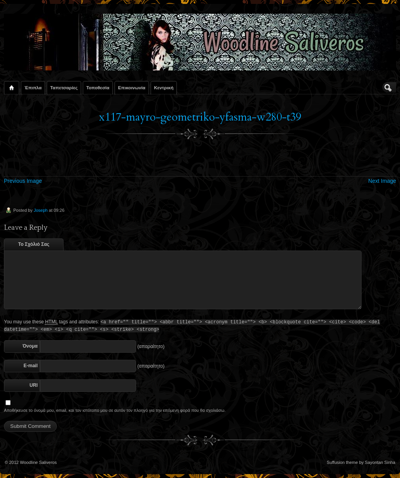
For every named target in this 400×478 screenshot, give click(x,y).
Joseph (40, 210)
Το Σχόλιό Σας (33, 244)
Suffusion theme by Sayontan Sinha (361, 462)
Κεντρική (164, 87)
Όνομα (30, 346)
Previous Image (23, 181)
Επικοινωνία (131, 87)
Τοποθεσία (97, 87)
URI (33, 385)
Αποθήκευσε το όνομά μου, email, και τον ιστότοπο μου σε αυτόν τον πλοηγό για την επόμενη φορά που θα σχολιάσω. (114, 410)
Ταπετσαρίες (64, 87)
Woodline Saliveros (38, 462)
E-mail (31, 365)
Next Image (382, 181)
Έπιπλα (33, 87)
